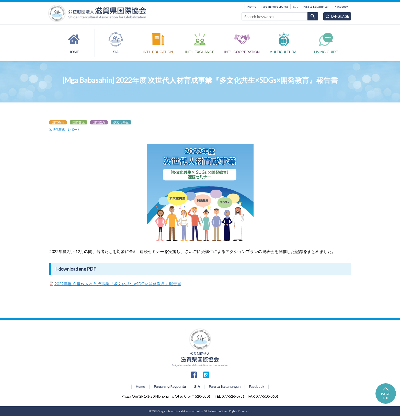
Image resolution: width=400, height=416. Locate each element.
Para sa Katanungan (316, 6)
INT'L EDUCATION (158, 52)
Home (251, 6)
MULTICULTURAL (284, 52)
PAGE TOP (385, 393)
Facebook (341, 6)
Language (337, 16)
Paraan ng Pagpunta (274, 6)
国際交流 (78, 122)
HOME (73, 52)
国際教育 (58, 122)
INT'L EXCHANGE (199, 52)
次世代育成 (57, 129)
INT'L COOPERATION (242, 52)
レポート (74, 129)
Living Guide (326, 52)
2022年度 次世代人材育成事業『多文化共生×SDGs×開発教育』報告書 (117, 283)
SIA (295, 6)
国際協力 (99, 122)
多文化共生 (121, 122)
